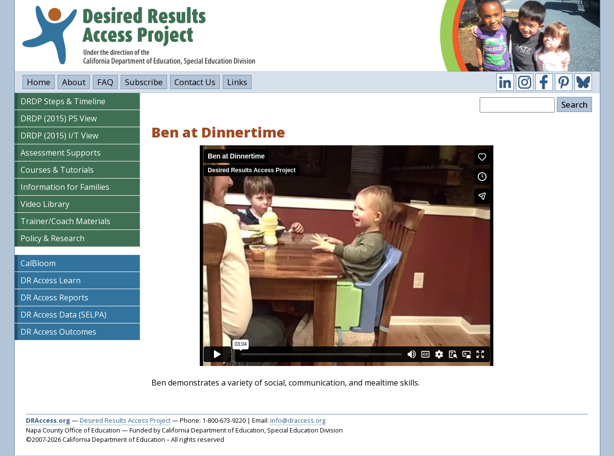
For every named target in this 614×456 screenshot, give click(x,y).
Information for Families (65, 187)
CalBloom (38, 263)
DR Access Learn (51, 280)
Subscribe (144, 82)
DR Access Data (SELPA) (63, 314)
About (73, 82)
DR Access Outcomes (58, 331)
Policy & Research (53, 238)
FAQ (105, 82)
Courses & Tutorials (57, 169)
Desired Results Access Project (125, 420)
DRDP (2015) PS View (59, 118)
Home (38, 82)
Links (237, 82)
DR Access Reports (54, 297)
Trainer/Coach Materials (65, 221)
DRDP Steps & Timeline (63, 101)
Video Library (45, 204)
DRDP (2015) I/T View (59, 135)
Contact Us (194, 82)
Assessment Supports (61, 152)
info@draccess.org (297, 420)
